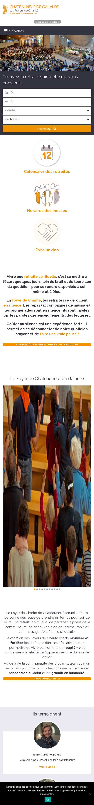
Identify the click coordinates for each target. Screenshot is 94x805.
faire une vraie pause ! (59, 334)
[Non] (89, 793)
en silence (12, 305)
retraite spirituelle (40, 276)
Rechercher (47, 128)
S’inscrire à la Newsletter (47, 22)
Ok (47, 799)
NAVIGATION (16, 30)
